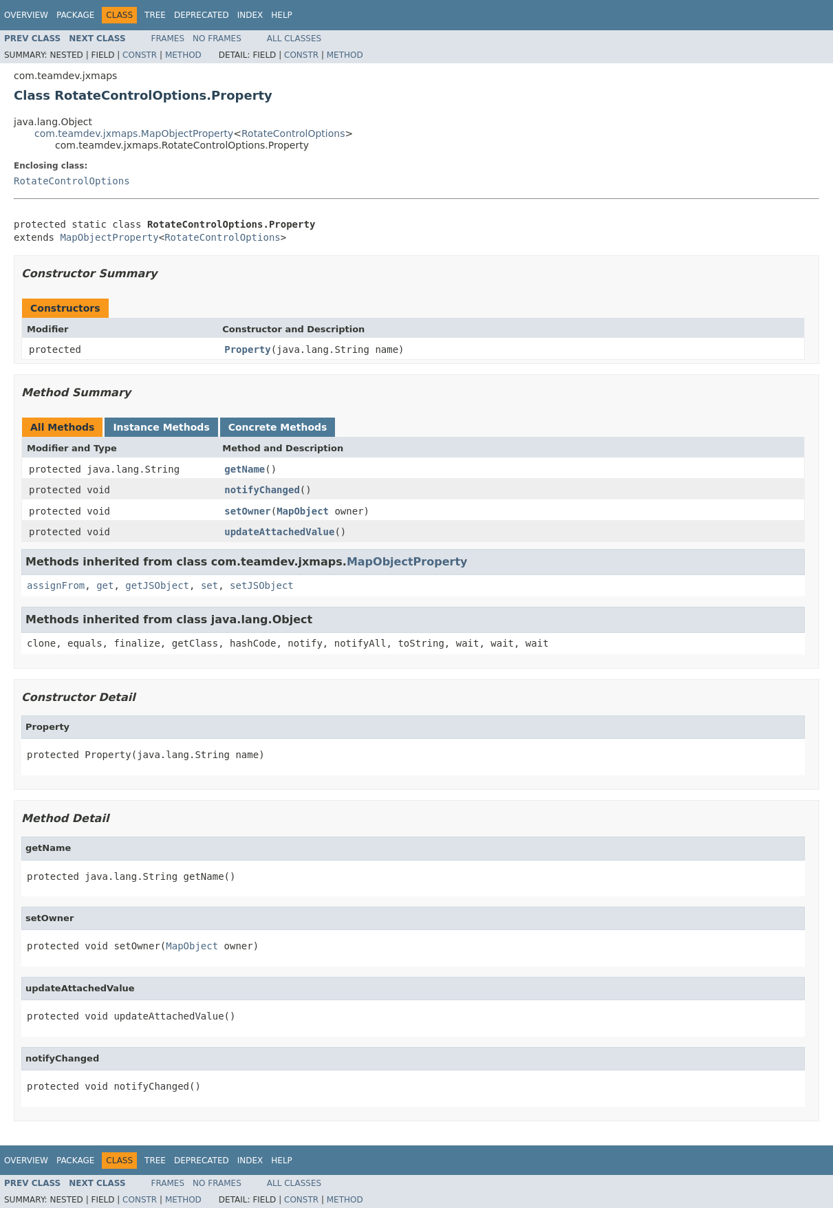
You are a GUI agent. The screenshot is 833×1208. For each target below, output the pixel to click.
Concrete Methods (277, 427)
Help (281, 15)
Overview (26, 15)
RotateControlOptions (293, 133)
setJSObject (262, 585)
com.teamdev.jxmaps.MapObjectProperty (133, 133)
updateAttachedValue (279, 531)
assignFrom (56, 585)
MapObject (303, 511)
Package (75, 15)
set (209, 585)
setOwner (247, 511)
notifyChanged (262, 489)
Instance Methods (161, 427)
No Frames (217, 38)
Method (183, 55)
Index (250, 15)
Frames (168, 38)
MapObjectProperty (109, 237)
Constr (139, 55)
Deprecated (201, 15)
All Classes (294, 38)
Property (247, 349)
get (104, 585)
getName (244, 469)
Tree (155, 15)
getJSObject (157, 585)
